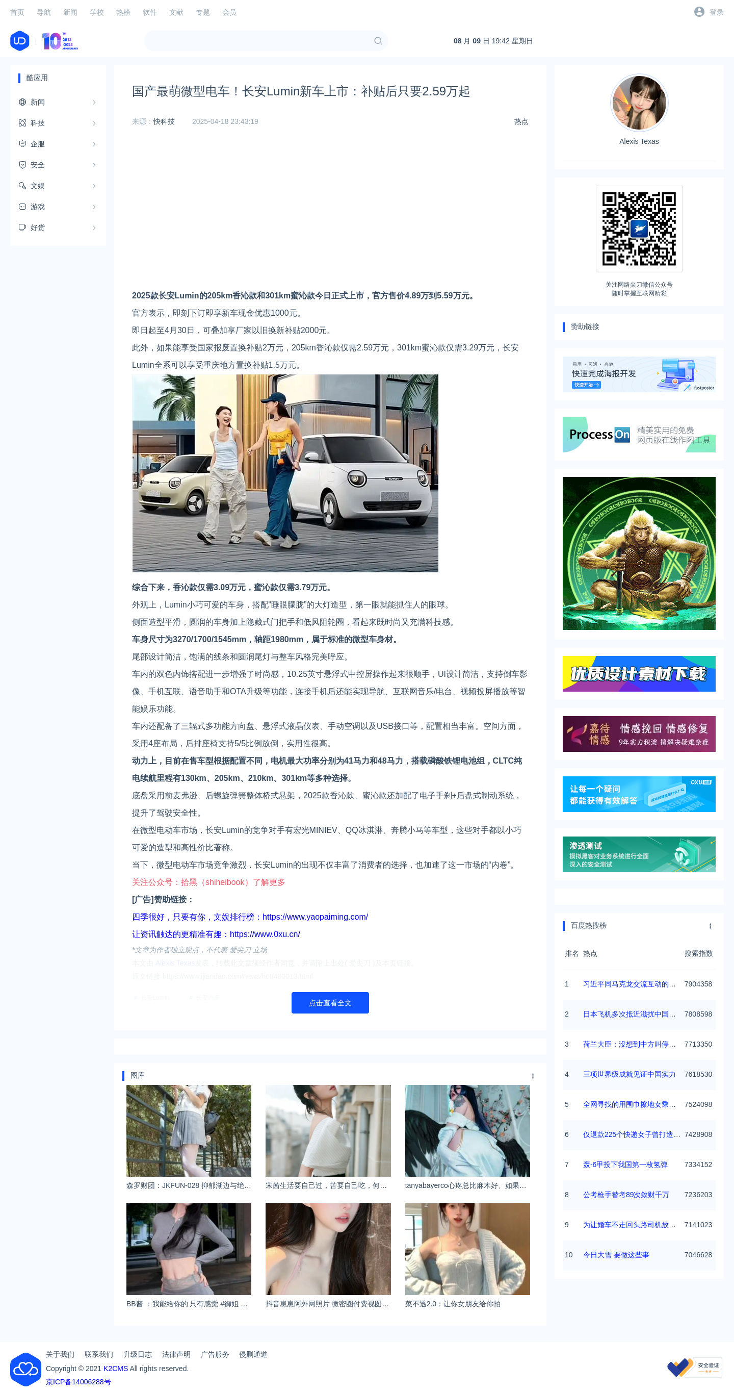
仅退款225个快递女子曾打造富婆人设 (642, 1134)
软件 (150, 12)
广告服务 (215, 1354)
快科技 (164, 121)
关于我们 (60, 1354)
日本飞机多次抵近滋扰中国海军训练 (640, 1014)
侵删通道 (253, 1354)
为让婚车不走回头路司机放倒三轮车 (640, 1225)
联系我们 (99, 1354)
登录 (717, 12)
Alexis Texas (639, 109)
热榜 (123, 12)
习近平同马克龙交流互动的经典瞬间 (640, 984)
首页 (17, 12)
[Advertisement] (330, 215)
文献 (176, 12)
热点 (521, 121)
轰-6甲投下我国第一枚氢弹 (625, 1164)
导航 (44, 12)
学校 (97, 12)
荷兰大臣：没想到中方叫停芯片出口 (640, 1044)
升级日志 (137, 1354)
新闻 (70, 12)
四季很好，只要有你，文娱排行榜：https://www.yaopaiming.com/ (250, 917)
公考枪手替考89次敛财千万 (626, 1195)
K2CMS (115, 1368)
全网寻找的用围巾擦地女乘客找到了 (640, 1104)
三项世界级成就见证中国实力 (629, 1074)
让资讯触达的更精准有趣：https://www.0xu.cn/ (216, 934)
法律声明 (176, 1354)
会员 (229, 12)
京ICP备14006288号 (78, 1382)
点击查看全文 (330, 1003)
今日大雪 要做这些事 (616, 1255)
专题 (203, 12)
